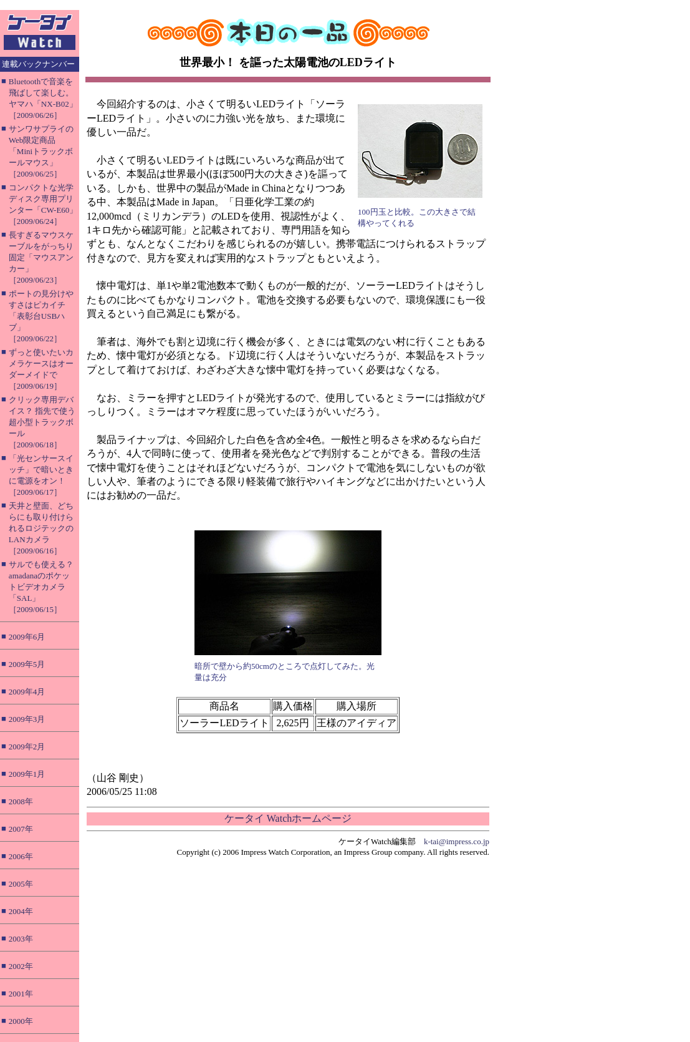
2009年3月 (27, 719)
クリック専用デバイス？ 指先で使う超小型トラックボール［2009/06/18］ (42, 422)
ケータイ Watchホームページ (288, 818)
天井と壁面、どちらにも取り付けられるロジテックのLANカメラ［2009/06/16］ (41, 528)
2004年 (21, 911)
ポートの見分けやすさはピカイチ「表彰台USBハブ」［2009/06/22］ (41, 316)
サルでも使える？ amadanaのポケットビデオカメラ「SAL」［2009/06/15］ (41, 587)
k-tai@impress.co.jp (456, 841)
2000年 (21, 1021)
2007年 (21, 829)
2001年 (21, 993)
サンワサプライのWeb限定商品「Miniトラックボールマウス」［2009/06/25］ (41, 151)
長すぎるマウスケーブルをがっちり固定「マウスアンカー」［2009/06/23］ (41, 257)
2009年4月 (27, 691)
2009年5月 (27, 664)
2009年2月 (27, 746)
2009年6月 (27, 636)
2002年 (21, 966)
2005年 (21, 884)
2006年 (21, 856)
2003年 (21, 938)
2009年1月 (27, 774)
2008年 (21, 801)
